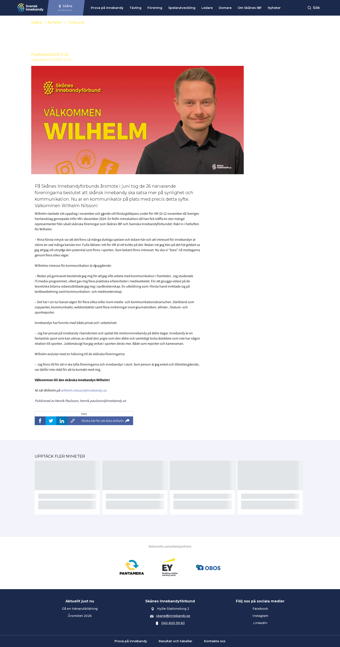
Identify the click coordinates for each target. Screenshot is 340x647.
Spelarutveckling (181, 8)
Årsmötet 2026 (80, 616)
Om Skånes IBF (250, 8)
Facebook (260, 609)
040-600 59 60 (173, 623)
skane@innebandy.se (173, 616)
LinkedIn (260, 623)
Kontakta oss (215, 641)
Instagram (260, 616)
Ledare (207, 8)
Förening (154, 8)
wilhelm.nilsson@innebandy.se (83, 390)
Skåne (36, 22)
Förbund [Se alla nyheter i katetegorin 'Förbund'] (76, 22)
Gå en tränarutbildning (80, 609)
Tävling (135, 8)
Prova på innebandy (107, 8)
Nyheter (274, 8)
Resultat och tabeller (175, 641)
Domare (225, 8)
